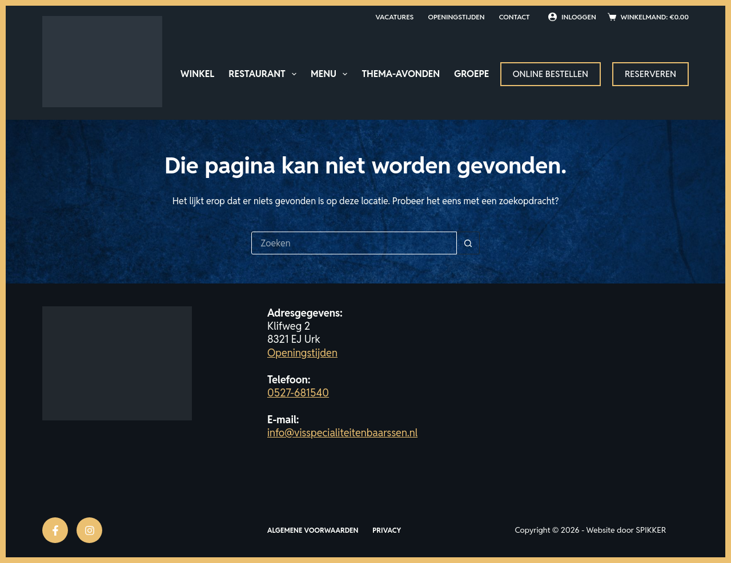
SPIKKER (651, 530)
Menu (331, 74)
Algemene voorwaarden (312, 530)
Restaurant (264, 74)
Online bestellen (550, 73)
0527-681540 (298, 392)
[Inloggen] (572, 17)
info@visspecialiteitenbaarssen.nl (342, 432)
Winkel (197, 74)
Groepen (475, 74)
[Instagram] (89, 530)
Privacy (386, 530)
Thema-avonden (401, 74)
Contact (514, 17)
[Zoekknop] (468, 243)
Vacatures (394, 17)
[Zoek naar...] (354, 243)
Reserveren (650, 73)
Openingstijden (456, 17)
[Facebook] (55, 530)
